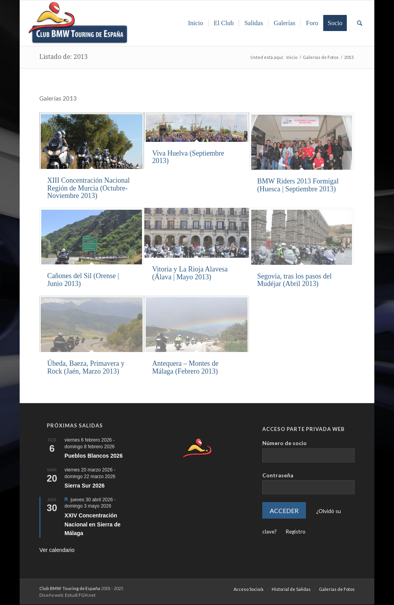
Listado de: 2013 (63, 56)
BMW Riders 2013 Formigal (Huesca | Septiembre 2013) (298, 185)
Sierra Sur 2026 (84, 485)
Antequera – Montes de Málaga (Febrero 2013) (185, 367)
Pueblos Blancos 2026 (93, 456)
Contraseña (277, 475)
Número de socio (284, 443)
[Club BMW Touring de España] (78, 23)
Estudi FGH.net (80, 595)
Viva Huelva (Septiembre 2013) (188, 157)
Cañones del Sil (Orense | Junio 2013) (83, 280)
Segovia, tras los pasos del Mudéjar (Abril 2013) (294, 280)
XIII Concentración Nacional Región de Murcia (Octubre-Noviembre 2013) (88, 188)
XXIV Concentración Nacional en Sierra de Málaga (92, 524)
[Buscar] (359, 23)
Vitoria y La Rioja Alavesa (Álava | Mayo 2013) (190, 273)
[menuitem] (195, 23)
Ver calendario (57, 550)
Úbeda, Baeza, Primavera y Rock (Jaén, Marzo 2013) (85, 367)
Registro (295, 531)
